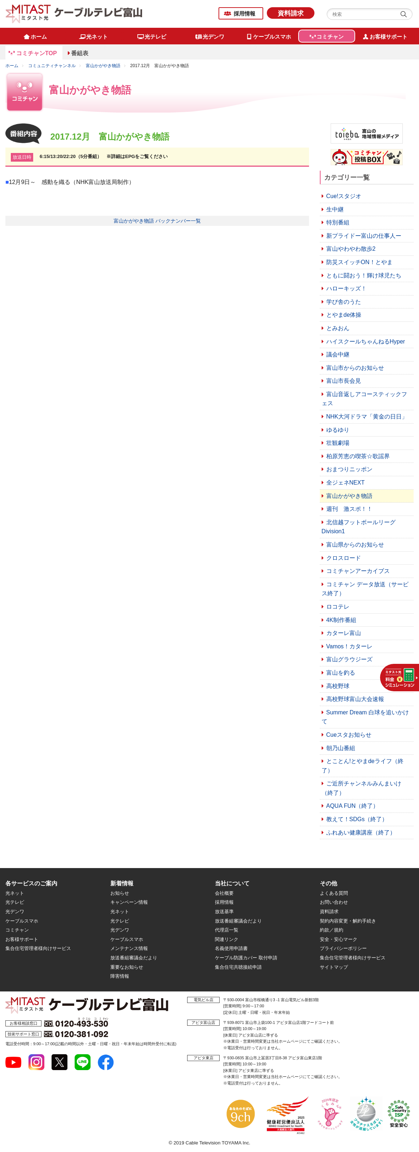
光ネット (14, 893)
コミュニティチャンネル (52, 65)
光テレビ (14, 902)
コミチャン (17, 930)
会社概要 (224, 893)
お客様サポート (21, 939)
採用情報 (244, 13)
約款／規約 (331, 930)
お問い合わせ (334, 902)
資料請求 (291, 13)
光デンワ (14, 911)
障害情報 (119, 976)
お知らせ (119, 893)
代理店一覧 (226, 930)
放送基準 (224, 911)
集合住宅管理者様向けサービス (38, 948)
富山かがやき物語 (103, 65)
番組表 (79, 53)
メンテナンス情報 (129, 948)
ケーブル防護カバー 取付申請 (246, 957)
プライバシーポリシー (343, 948)
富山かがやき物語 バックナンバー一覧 (157, 221)
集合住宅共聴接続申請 (238, 967)
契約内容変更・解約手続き (348, 921)
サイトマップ (334, 967)
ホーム (11, 65)
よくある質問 (334, 893)
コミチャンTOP (36, 53)
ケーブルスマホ (21, 921)
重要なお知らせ (126, 967)
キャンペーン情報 (129, 902)
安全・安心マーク (338, 939)
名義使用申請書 (231, 948)
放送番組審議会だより (133, 957)
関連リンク (226, 939)
